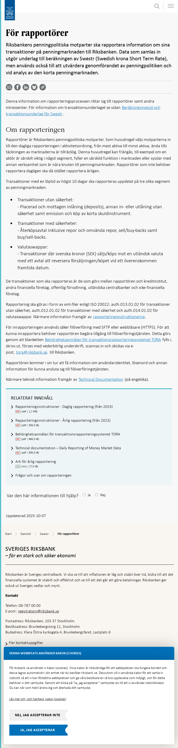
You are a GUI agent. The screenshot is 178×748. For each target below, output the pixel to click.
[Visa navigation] (171, 6)
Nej (103, 495)
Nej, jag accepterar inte (37, 715)
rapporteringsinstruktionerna (119, 316)
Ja (89, 495)
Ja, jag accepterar (37, 730)
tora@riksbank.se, (32, 352)
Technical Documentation (101, 379)
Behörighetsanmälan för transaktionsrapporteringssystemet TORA (103, 339)
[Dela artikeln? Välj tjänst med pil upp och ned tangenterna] (27, 87)
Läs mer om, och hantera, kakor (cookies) (37, 699)
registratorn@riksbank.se (38, 611)
